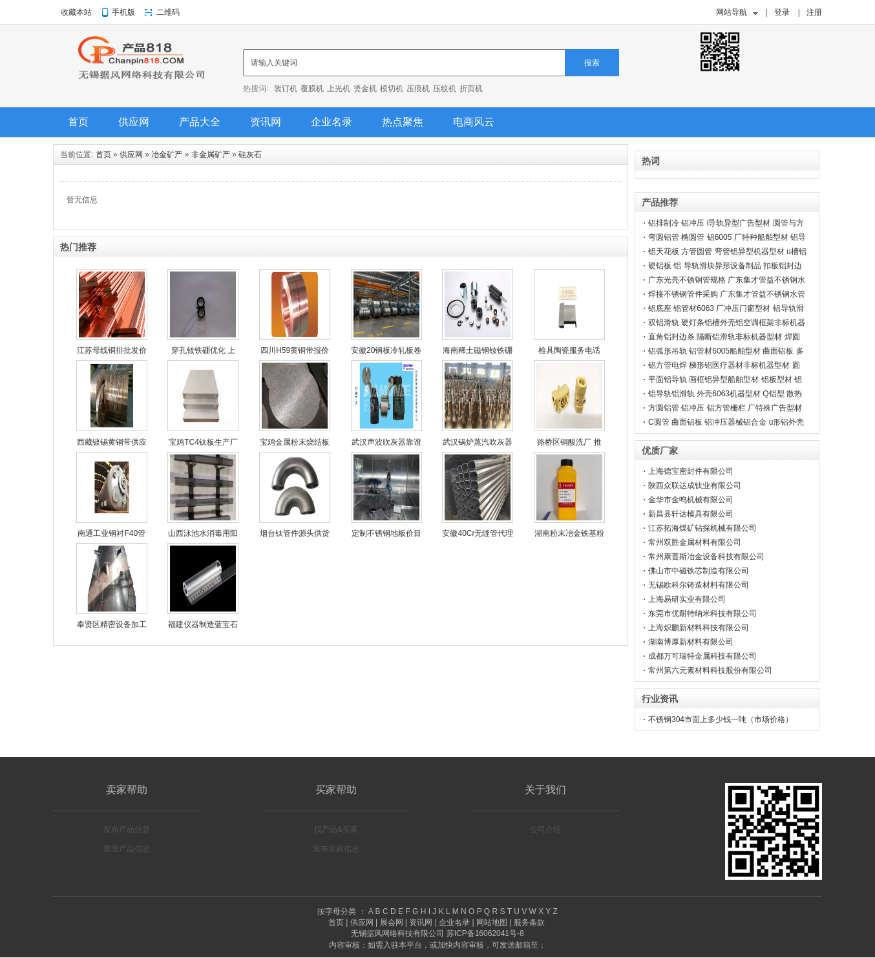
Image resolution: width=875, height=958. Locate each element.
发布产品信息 (126, 829)
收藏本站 (76, 12)
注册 (814, 12)
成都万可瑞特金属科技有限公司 (702, 656)
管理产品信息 (126, 848)
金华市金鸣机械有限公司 (690, 499)
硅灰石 (250, 154)
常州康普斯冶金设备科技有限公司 (706, 556)
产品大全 (199, 121)
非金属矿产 (210, 154)
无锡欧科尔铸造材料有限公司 (698, 585)
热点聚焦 (402, 121)
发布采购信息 (336, 848)
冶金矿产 (166, 154)
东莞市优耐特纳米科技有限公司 (702, 613)
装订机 (285, 88)
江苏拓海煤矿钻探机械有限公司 (702, 528)
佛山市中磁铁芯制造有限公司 (698, 570)
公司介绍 (545, 829)
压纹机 (444, 88)
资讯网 (265, 121)
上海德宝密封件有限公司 (690, 471)
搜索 (592, 62)
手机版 (123, 12)
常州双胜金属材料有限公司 (694, 542)
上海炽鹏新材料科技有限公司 (698, 627)
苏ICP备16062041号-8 (485, 933)
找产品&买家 (336, 829)
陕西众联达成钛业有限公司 (694, 485)
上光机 (338, 88)
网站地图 (491, 922)
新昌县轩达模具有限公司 (690, 513)
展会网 (391, 922)
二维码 (168, 12)
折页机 (471, 88)
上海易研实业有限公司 (687, 599)
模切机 (391, 88)
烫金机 (365, 88)
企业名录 (331, 121)
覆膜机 (312, 88)
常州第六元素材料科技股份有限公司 (710, 670)
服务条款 (529, 922)
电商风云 (473, 121)
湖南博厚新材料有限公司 (690, 641)
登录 (782, 12)
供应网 (133, 121)
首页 (78, 121)
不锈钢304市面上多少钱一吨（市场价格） (720, 719)
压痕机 (418, 88)
